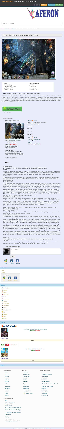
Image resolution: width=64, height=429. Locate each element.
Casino (4, 316)
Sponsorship (26, 388)
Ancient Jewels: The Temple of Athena (35, 349)
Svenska (7, 391)
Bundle (4, 318)
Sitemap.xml (48, 428)
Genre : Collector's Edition (34, 144)
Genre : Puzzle (32, 120)
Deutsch (7, 376)
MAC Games (8, 29)
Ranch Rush (44, 379)
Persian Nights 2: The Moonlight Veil (13, 407)
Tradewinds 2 (45, 376)
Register (3, 272)
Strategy (4, 314)
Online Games (59, 4)
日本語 (6, 393)
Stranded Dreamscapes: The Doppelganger (14, 410)
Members (25, 381)
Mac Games (51, 4)
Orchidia (7, 417)
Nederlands (7, 386)
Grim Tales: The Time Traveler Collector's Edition (35, 329)
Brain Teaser (5, 305)
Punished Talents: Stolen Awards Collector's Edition (14, 412)
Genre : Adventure (33, 141)
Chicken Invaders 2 (46, 381)
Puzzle (13, 29)
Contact (25, 379)
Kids (3, 312)
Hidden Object (5, 299)
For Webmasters (27, 391)
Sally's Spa (44, 393)
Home (2, 29)
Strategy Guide (27, 394)
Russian (7, 395)
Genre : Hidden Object (34, 139)
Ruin (6, 400)
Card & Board (5, 294)
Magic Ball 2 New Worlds (47, 386)
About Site (25, 372)
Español (7, 379)
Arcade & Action (6, 288)
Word (4, 296)
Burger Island (45, 395)
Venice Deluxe (45, 391)
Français (7, 381)
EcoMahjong (8, 414)
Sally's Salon (44, 388)
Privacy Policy (26, 374)
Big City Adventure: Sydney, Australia (50, 383)
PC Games (44, 4)
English (6, 374)
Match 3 (4, 301)
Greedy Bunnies (8, 405)
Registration (26, 386)
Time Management (6, 309)
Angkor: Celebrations (9, 402)
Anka (43, 372)
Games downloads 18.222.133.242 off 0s (19, 1)
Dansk (6, 372)
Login (3, 270)
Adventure (5, 307)
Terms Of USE (26, 376)
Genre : (30, 142)
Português (7, 388)
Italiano (6, 383)
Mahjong (4, 290)
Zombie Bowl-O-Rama (47, 374)
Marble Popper (5, 303)
